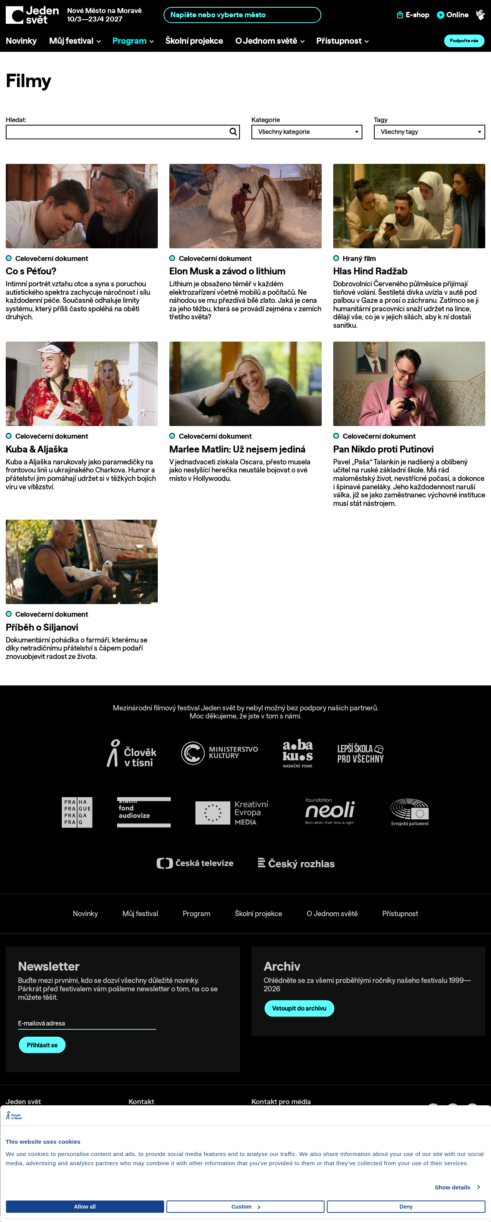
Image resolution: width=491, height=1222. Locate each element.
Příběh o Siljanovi (42, 627)
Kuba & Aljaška (37, 449)
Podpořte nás (464, 40)
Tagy (429, 127)
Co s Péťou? (31, 271)
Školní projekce (194, 40)
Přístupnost (339, 40)
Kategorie (307, 127)
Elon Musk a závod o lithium (227, 271)
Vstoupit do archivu (299, 1008)
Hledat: (123, 127)
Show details (453, 1187)
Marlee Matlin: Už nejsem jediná (237, 449)
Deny (406, 1207)
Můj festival (71, 40)
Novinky (21, 40)
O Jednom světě (266, 40)
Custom (245, 1207)
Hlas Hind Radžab (370, 271)
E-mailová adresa (43, 1012)
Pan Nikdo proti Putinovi (383, 449)
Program (129, 40)
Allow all (85, 1207)
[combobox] (242, 15)
